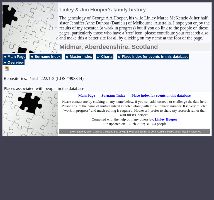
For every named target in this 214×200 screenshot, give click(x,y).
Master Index (81, 56)
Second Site (111, 131)
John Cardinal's (95, 131)
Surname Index (47, 56)
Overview (16, 62)
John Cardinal (159, 131)
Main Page (16, 56)
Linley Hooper (166, 119)
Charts (107, 56)
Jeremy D (196, 131)
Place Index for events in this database (155, 56)
